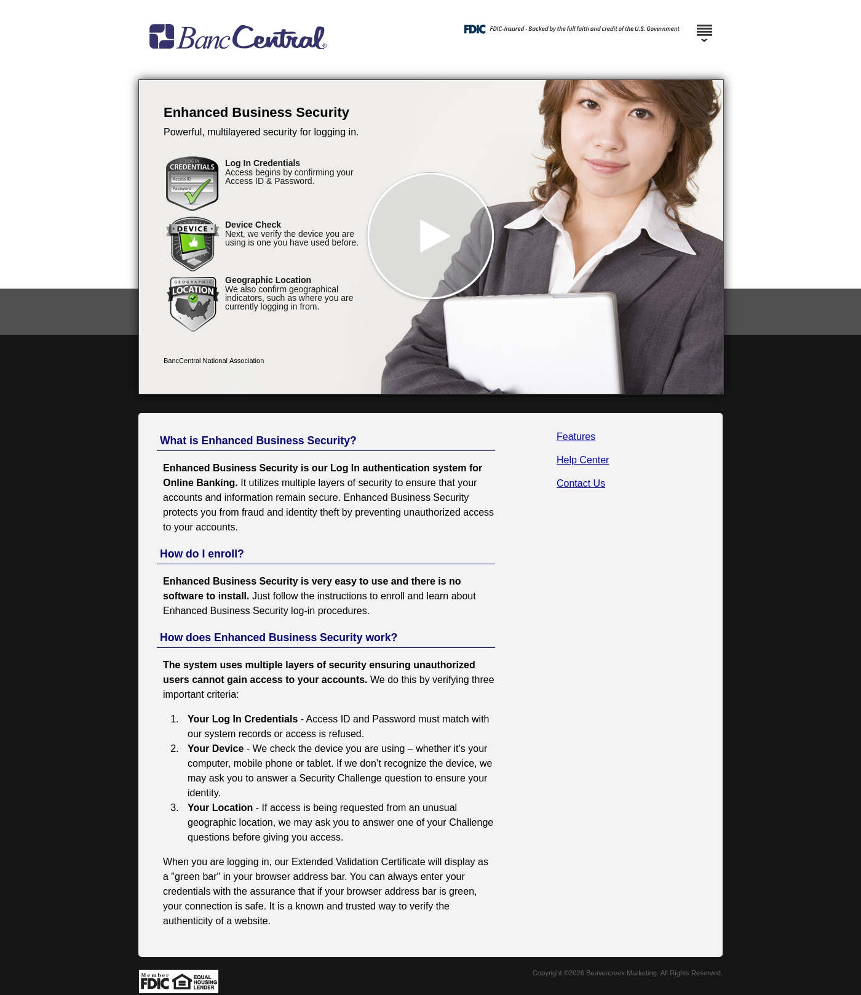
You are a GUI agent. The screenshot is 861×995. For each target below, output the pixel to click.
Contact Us (581, 483)
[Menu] (704, 24)
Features (576, 436)
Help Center (583, 460)
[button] (431, 237)
